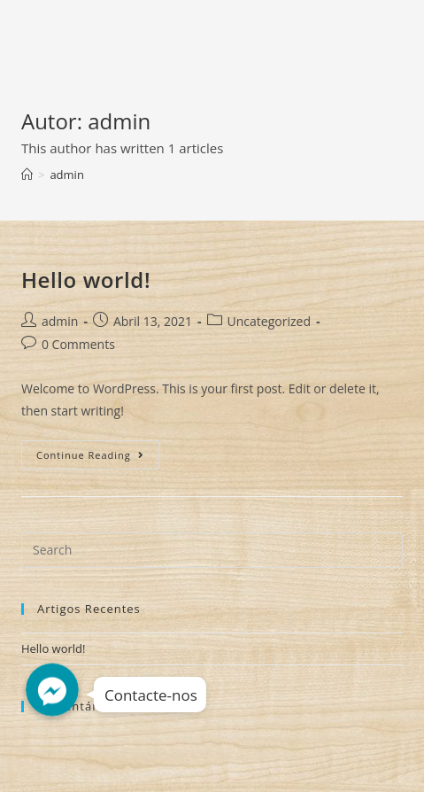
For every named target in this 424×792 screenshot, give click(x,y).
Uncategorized (269, 321)
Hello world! (85, 279)
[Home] (27, 174)
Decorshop (75, 32)
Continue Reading (97, 458)
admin (60, 321)
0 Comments (78, 344)
